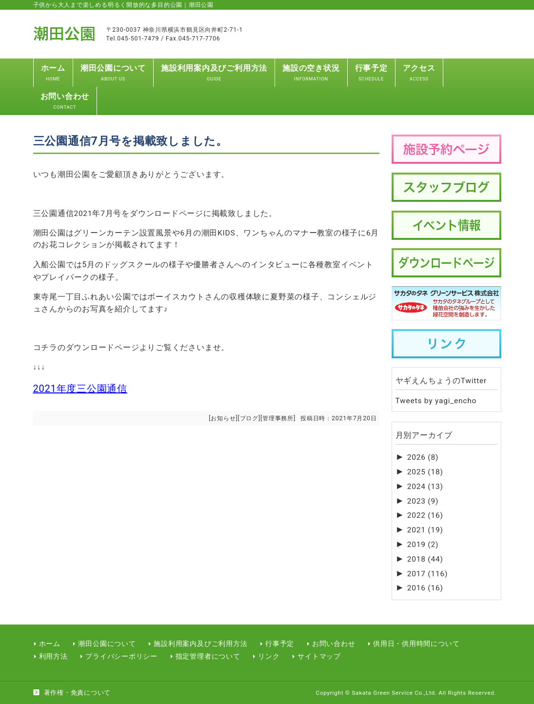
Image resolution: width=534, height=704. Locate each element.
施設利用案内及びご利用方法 (200, 643)
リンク (268, 656)
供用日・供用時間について (416, 643)
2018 (425, 559)
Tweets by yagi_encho (436, 400)
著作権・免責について (77, 692)
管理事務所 (278, 418)
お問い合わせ (334, 643)
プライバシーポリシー (121, 656)
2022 (425, 515)
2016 (425, 588)
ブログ (249, 418)
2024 (425, 486)
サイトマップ (319, 656)
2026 (422, 457)
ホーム (49, 643)
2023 (422, 501)
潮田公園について (107, 643)
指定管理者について (208, 656)
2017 (427, 573)
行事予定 (279, 643)
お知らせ (223, 418)
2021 (425, 530)
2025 (425, 472)
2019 (422, 544)
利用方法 (53, 656)
